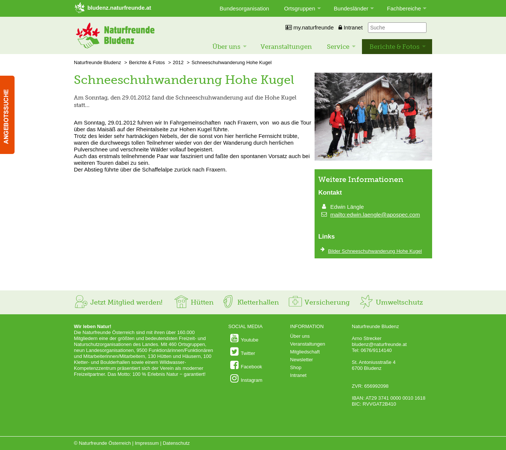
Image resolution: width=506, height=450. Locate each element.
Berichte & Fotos (394, 46)
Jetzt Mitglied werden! (118, 302)
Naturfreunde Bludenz (97, 62)
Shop (295, 367)
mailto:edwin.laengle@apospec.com (375, 214)
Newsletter (301, 359)
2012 (178, 62)
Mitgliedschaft (304, 352)
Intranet (350, 27)
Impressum (147, 443)
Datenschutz (176, 443)
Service (338, 46)
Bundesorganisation (244, 8)
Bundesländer (351, 8)
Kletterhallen (250, 302)
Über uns (226, 46)
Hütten (193, 302)
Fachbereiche (404, 8)
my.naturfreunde (309, 27)
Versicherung (319, 302)
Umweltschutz (391, 302)
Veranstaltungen (286, 46)
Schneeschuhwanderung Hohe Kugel (231, 62)
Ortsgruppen (299, 8)
